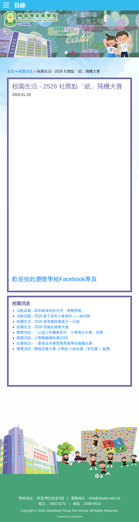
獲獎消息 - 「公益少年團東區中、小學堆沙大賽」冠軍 (60, 332)
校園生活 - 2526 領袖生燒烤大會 (43, 327)
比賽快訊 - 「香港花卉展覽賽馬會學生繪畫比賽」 (56, 343)
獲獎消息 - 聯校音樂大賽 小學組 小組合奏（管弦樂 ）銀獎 (63, 349)
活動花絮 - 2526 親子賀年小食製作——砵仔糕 (53, 316)
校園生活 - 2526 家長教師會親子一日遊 (48, 321)
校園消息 (25, 71)
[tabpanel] (69, 33)
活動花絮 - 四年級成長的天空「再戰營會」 (51, 311)
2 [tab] (73, 52)
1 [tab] (66, 52)
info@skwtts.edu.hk (104, 498)
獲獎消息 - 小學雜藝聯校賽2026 (42, 338)
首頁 (10, 71)
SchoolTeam (76, 516)
